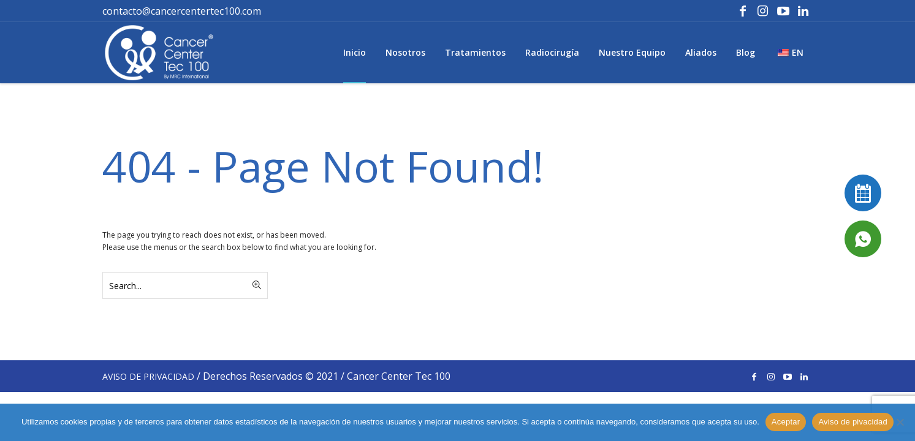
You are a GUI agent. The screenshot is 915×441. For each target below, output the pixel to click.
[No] (900, 422)
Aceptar (786, 421)
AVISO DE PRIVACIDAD (148, 376)
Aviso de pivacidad (852, 421)
